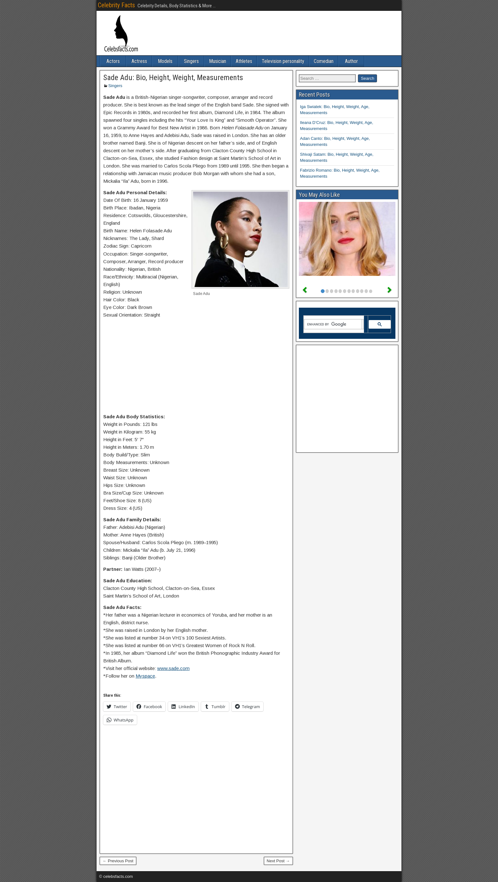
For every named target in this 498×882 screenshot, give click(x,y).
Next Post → (278, 860)
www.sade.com (173, 668)
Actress (139, 61)
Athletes (244, 61)
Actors (113, 61)
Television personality (283, 61)
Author (351, 61)
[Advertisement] (196, 367)
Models (165, 61)
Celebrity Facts (116, 5)
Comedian (323, 61)
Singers (191, 61)
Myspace (145, 676)
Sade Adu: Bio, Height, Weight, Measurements (173, 77)
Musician (217, 61)
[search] (333, 324)
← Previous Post (118, 860)
